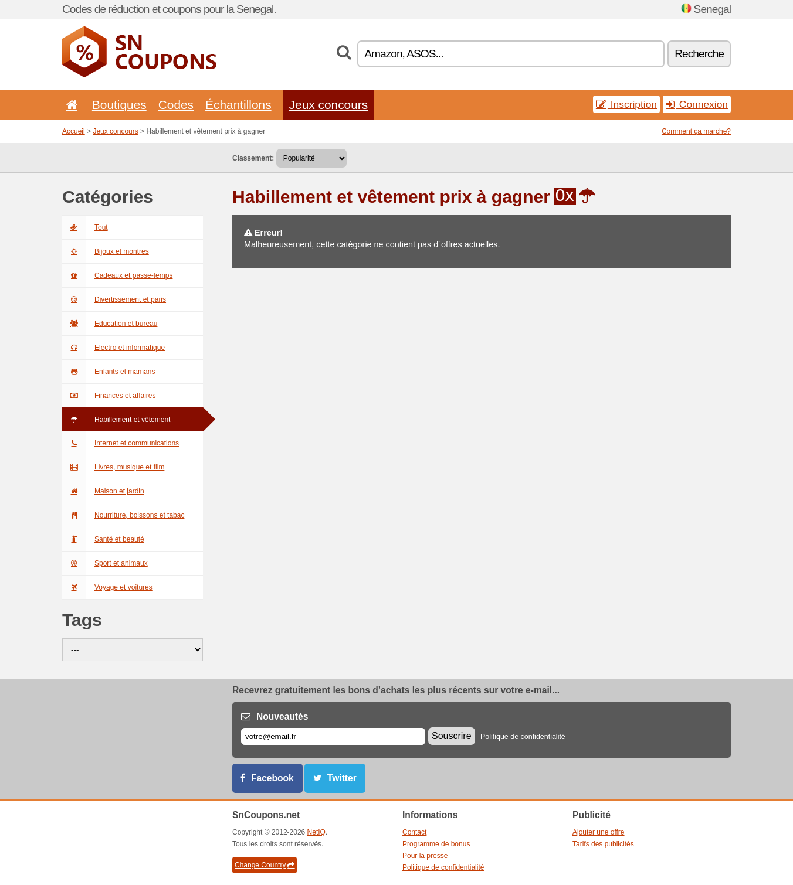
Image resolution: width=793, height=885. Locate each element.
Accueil (73, 131)
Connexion (697, 104)
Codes (176, 104)
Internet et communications (120, 443)
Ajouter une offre (598, 832)
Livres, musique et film (113, 467)
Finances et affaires (109, 395)
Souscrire (452, 736)
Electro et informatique (113, 347)
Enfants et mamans (108, 371)
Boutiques (119, 104)
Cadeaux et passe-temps (117, 275)
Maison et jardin (103, 491)
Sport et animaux (105, 563)
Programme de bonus (436, 844)
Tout (85, 227)
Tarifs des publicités (603, 844)
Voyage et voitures (107, 587)
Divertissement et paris (114, 299)
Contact (414, 832)
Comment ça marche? (696, 131)
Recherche (699, 53)
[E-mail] (333, 736)
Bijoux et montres (105, 251)
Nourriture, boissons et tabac (123, 515)
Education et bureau (109, 323)
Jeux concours (328, 104)
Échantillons (238, 104)
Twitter (342, 778)
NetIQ (316, 832)
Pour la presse (425, 856)
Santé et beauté (103, 539)
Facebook (272, 778)
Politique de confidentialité (522, 737)
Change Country (264, 865)
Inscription (626, 104)
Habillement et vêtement (116, 419)
